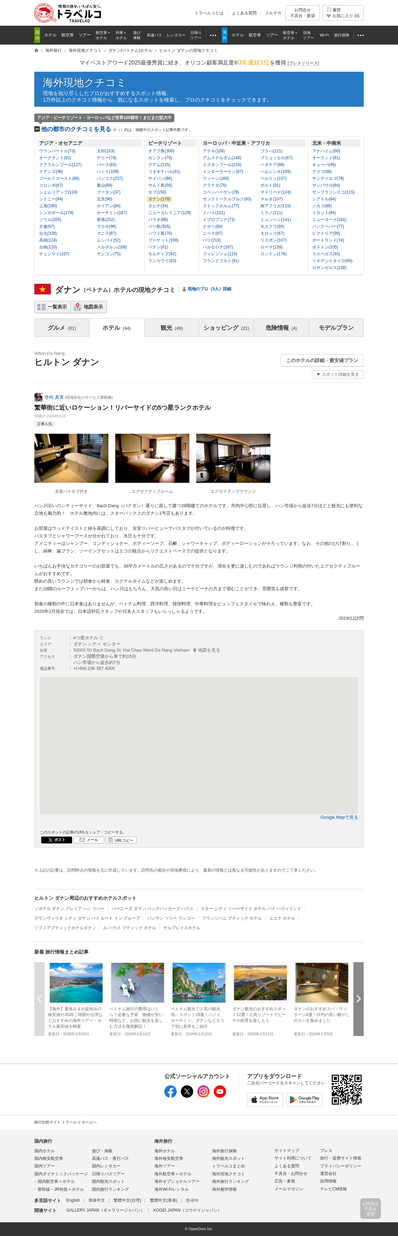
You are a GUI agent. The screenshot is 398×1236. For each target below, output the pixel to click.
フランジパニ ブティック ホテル (232, 918)
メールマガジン (288, 1189)
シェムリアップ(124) (58, 192)
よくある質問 (244, 13)
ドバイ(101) (214, 212)
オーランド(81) (326, 157)
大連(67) (47, 226)
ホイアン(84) (108, 205)
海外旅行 (163, 1141)
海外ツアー (164, 1166)
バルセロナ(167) (218, 247)
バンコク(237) (110, 178)
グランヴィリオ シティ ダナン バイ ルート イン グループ (87, 918)
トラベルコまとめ (228, 1166)
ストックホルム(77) (221, 205)
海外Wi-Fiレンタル (171, 1189)
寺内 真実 (54, 397)
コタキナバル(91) (164, 171)
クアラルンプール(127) (60, 164)
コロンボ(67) (51, 185)
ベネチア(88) (272, 164)
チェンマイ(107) (54, 254)
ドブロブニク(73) (219, 219)
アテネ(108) (214, 151)
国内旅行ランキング (110, 1189)
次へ (358, 998)
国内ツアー (44, 1166)
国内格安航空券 (48, 1158)
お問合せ (302, 13)
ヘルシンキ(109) (275, 171)
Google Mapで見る (339, 817)
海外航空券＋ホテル (172, 1173)
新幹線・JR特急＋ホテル (61, 1189)
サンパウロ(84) (326, 185)
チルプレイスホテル (181, 927)
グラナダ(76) (214, 185)
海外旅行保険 (224, 1150)
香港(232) (106, 219)
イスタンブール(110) (222, 164)
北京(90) (104, 199)
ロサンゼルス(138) (329, 267)
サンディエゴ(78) (328, 178)
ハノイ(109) (108, 171)
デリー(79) (106, 157)
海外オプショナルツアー (177, 1181)
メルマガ (273, 13)
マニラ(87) (106, 233)
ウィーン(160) (216, 178)
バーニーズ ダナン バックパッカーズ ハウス (153, 908)
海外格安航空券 (168, 1158)
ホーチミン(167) (112, 212)
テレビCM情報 (333, 1189)
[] (303, 63)
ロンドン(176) (273, 254)
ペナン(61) (158, 247)
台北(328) (48, 233)
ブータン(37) (108, 192)
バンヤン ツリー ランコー (171, 918)
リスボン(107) (273, 240)
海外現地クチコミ (85, 82)
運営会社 (328, 1173)
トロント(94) (324, 212)
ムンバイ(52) (108, 240)
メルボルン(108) (112, 247)
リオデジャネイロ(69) (332, 260)
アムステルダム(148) (222, 157)
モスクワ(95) (272, 226)
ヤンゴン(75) (108, 254)
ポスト (60, 840)
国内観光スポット (108, 1181)
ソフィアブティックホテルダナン (65, 927)
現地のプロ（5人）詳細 (209, 289)
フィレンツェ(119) (220, 254)
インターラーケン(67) (223, 171)
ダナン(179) (159, 199)
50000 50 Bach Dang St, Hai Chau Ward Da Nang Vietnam (147, 650)
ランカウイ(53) (162, 260)
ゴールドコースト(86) (59, 178)
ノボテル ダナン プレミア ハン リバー (69, 908)
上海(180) (48, 205)
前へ (39, 998)
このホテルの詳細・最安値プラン (322, 360)
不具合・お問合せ (290, 1173)
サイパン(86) (160, 178)
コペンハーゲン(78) (221, 192)
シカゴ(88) (322, 205)
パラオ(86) (158, 219)
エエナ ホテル (282, 918)
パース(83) (106, 164)
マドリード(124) (275, 192)
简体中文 (97, 1200)
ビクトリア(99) (326, 233)
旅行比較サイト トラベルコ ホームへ (65, 1122)
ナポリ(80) (212, 226)
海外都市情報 (224, 1189)
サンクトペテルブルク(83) (227, 199)
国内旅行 (43, 1141)
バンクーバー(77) (328, 226)
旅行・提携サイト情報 (340, 1158)
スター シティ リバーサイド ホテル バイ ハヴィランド (251, 908)
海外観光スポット (228, 1158)
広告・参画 (284, 1181)
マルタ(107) (271, 199)
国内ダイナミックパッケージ (61, 1173)
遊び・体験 (102, 1150)
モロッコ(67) (272, 233)
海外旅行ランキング (230, 1181)
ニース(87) (212, 233)
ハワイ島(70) (160, 233)
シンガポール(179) (56, 212)
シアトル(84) (324, 199)
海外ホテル (164, 1150)
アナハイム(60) (326, 151)
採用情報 (328, 1181)
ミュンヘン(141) (275, 219)
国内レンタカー (106, 1166)
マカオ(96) (106, 226)
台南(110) (48, 247)
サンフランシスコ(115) (333, 192)
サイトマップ (286, 1150)
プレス (326, 1150)
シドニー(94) (51, 199)
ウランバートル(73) (57, 151)
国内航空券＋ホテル (56, 1181)
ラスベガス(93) (326, 254)
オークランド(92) (55, 157)
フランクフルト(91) (221, 260)
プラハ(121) (271, 151)
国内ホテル (44, 1150)
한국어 (192, 1200)
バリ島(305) (159, 226)
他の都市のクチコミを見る (116, 129)
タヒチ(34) (158, 205)
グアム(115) (159, 164)
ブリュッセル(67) (276, 157)
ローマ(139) (271, 247)
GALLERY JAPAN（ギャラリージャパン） (105, 1210)
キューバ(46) (324, 164)
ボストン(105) (325, 247)
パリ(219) (212, 240)
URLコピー (124, 840)
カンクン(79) (160, 157)
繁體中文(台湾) (127, 1200)
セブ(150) (157, 192)
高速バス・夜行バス (110, 1158)
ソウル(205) (50, 219)
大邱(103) (106, 151)
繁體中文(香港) (163, 1200)
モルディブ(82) (162, 254)
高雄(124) (48, 240)
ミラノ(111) (271, 212)
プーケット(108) (163, 240)
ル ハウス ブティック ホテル (129, 927)
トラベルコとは (209, 13)
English (73, 1200)
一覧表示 (57, 307)
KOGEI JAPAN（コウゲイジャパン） (187, 1210)
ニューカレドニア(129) (169, 212)
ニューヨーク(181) (329, 219)
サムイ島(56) (160, 185)
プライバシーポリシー (340, 1166)
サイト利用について (293, 1158)
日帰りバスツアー (108, 1173)
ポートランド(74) (328, 240)
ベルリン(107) (273, 178)
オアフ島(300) (161, 151)
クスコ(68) (322, 171)
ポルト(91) (270, 185)
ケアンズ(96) (51, 171)
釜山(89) (104, 185)
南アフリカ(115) (275, 205)
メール (92, 840)
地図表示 (93, 307)
